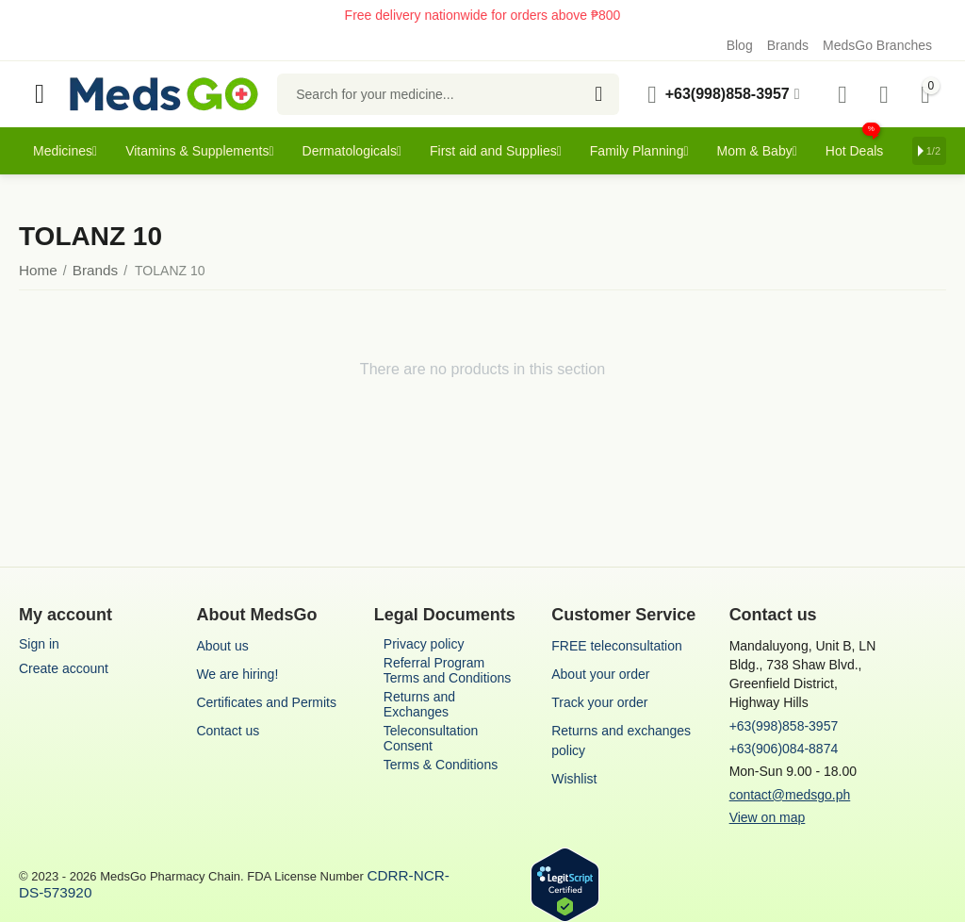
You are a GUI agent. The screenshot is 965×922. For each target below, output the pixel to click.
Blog (740, 45)
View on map (767, 817)
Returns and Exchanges (419, 704)
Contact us (227, 730)
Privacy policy (424, 643)
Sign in (39, 643)
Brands (788, 45)
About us (222, 645)
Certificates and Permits (266, 702)
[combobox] (448, 94)
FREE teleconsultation (616, 645)
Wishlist (574, 778)
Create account (63, 668)
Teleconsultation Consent (431, 738)
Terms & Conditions (441, 764)
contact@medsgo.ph (790, 794)
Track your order (599, 702)
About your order (600, 674)
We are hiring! (237, 674)
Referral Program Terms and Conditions (447, 670)
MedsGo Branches (877, 45)
